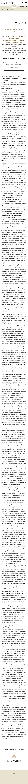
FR (16, 30)
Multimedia (14, 67)
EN (11, 30)
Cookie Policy (14, 777)
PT (14, 32)
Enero (11, 9)
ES (14, 30)
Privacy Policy (14, 779)
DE (8, 30)
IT (19, 30)
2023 (8, 9)
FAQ (14, 773)
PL (22, 30)
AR (5, 30)
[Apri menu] (26, 3)
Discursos (4, 9)
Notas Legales (14, 775)
